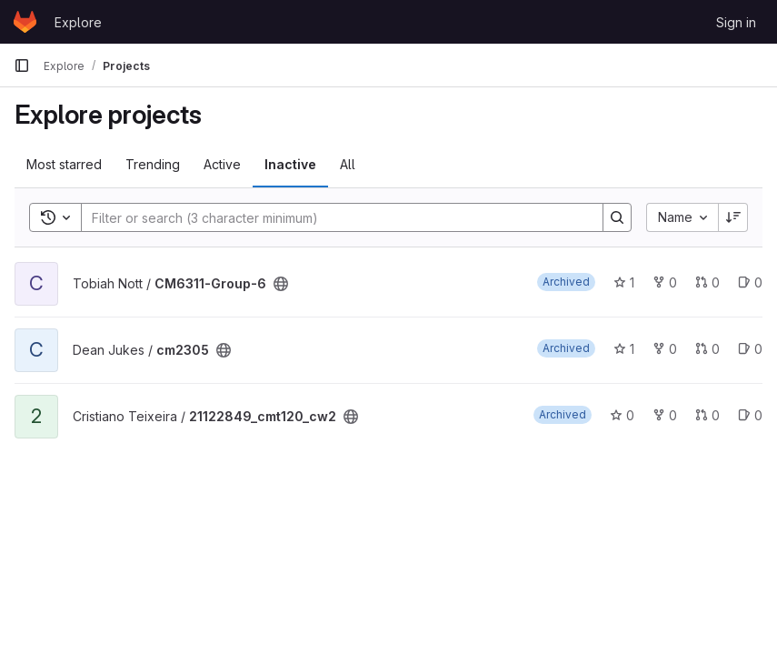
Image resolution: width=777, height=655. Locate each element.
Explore (78, 22)
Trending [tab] (152, 164)
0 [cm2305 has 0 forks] (664, 349)
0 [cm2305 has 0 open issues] (750, 349)
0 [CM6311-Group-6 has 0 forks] (664, 282)
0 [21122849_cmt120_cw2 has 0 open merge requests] (707, 415)
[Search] (333, 217)
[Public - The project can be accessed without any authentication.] (281, 284)
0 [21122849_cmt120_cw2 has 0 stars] (622, 415)
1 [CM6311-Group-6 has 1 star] (623, 282)
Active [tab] (222, 164)
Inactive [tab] (290, 164)
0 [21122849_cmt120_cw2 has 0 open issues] (750, 415)
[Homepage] (25, 21)
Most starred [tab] (64, 164)
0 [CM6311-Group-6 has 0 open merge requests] (707, 282)
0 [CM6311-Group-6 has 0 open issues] (750, 282)
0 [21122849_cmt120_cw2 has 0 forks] (664, 415)
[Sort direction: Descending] (733, 217)
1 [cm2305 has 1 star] (623, 349)
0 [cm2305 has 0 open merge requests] (707, 349)
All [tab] (347, 164)
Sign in (736, 22)
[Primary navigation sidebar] (21, 65)
